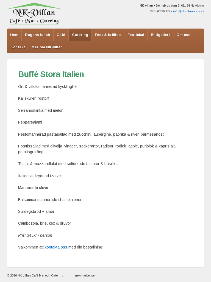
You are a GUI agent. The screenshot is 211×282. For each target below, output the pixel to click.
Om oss (183, 35)
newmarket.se (85, 275)
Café (61, 35)
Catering (80, 35)
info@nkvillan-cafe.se (188, 11)
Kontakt (17, 47)
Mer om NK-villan (47, 47)
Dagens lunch (37, 35)
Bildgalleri (160, 35)
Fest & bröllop (108, 35)
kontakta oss (56, 247)
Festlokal (135, 35)
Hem (14, 35)
